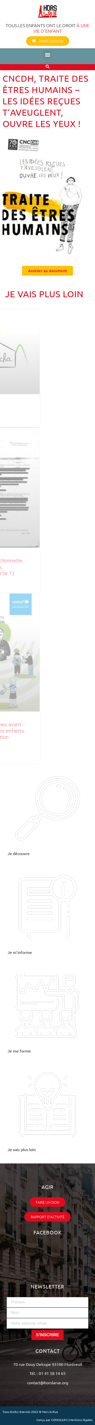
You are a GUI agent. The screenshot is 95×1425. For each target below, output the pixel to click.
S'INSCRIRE (47, 1335)
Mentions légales (80, 1420)
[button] (47, 55)
